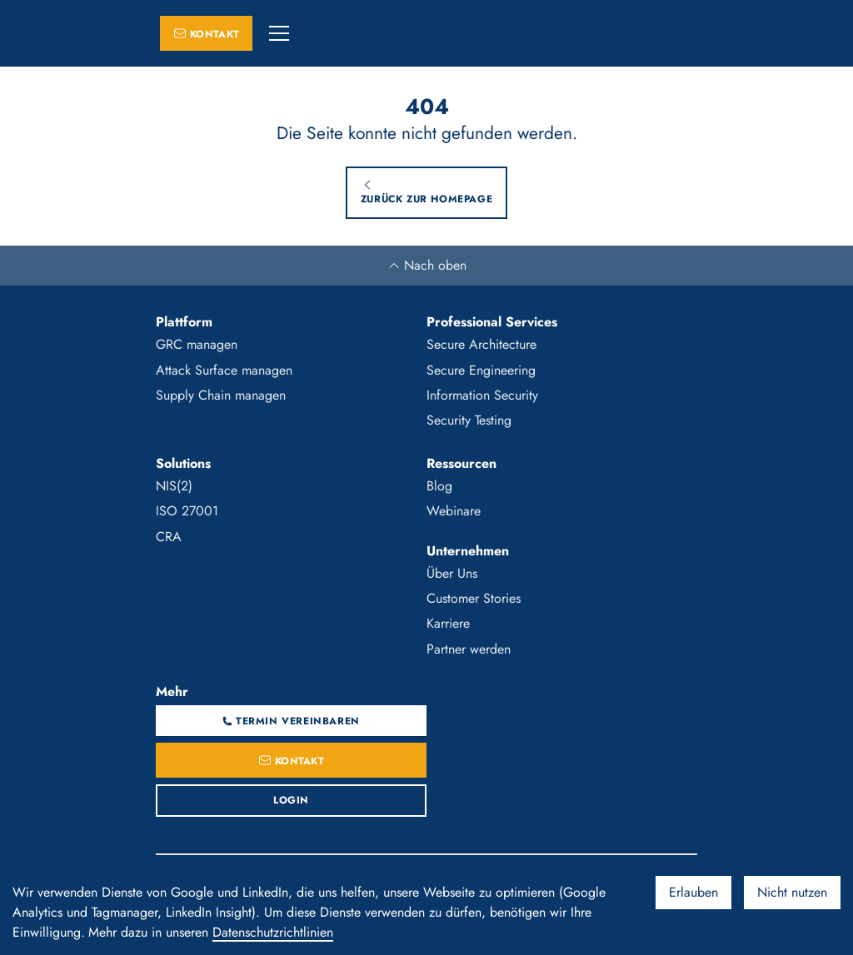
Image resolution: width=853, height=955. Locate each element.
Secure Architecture (481, 344)
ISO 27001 (187, 510)
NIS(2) (174, 485)
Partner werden (468, 649)
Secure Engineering (481, 370)
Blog (439, 485)
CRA (169, 536)
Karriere (448, 623)
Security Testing (468, 420)
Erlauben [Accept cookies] (693, 892)
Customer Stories (473, 598)
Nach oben (426, 265)
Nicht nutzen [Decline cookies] (792, 892)
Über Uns (451, 573)
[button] (279, 33)
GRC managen (196, 344)
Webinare (453, 510)
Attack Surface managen (224, 370)
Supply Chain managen (221, 395)
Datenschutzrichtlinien (272, 932)
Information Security (482, 395)
